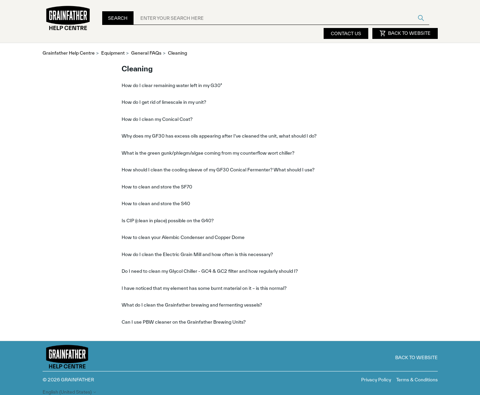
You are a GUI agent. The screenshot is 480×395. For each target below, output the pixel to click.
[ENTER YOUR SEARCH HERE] (281, 18)
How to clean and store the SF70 (157, 186)
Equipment (113, 53)
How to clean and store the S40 (156, 203)
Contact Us (346, 33)
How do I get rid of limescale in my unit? (164, 102)
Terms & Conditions (417, 379)
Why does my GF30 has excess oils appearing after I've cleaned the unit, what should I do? (219, 136)
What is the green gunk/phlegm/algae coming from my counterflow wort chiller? (208, 153)
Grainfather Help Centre (69, 53)
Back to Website (405, 33)
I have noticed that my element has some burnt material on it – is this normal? (204, 288)
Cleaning (177, 53)
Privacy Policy (376, 379)
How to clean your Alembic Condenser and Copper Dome (183, 237)
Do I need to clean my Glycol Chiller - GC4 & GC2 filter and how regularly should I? (210, 271)
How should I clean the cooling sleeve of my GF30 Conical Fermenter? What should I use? (218, 169)
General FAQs (146, 53)
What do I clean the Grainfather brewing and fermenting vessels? (192, 305)
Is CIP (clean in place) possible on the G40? (168, 220)
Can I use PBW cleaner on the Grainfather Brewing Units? (184, 322)
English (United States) (70, 392)
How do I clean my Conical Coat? (157, 119)
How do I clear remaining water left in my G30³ (172, 85)
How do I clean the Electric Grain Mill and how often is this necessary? (197, 254)
